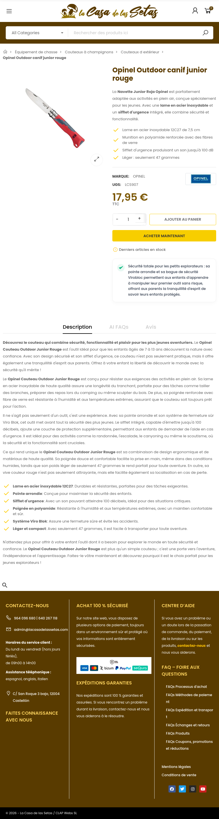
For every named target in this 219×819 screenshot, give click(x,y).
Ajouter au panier (183, 219)
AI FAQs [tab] (119, 326)
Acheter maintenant (164, 236)
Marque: (120, 176)
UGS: (116, 184)
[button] (5, 585)
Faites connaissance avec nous (32, 716)
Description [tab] (77, 326)
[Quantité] (128, 219)
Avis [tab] (151, 326)
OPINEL (139, 176)
